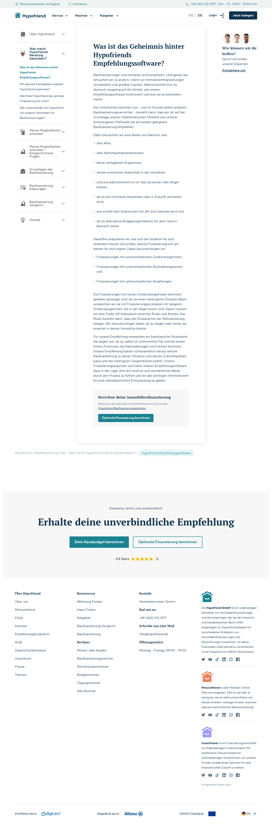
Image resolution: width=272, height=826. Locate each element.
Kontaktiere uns (233, 70)
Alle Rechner (86, 691)
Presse (20, 667)
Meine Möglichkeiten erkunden (43, 132)
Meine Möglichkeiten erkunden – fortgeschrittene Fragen (43, 151)
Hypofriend (23, 453)
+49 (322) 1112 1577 (152, 618)
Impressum (23, 659)
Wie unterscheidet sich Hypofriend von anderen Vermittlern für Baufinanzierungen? (42, 113)
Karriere (21, 626)
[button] (216, 15)
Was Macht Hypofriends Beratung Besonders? (102, 453)
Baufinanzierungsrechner (95, 659)
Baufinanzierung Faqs (50, 453)
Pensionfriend (25, 610)
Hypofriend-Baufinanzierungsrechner (122, 408)
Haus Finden (86, 610)
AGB (18, 642)
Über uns (21, 602)
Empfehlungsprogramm (32, 634)
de (200, 15)
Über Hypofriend (43, 34)
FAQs (19, 618)
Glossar (43, 220)
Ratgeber (84, 618)
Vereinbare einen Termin (157, 602)
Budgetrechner (88, 675)
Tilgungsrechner (89, 683)
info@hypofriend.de (153, 634)
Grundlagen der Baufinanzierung (43, 171)
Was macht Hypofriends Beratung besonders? (43, 54)
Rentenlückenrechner (93, 667)
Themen (21, 675)
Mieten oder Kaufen (92, 650)
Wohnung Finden (89, 602)
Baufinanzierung (89, 634)
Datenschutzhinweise (30, 650)
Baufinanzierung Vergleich (43, 203)
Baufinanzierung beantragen (43, 187)
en (191, 15)
